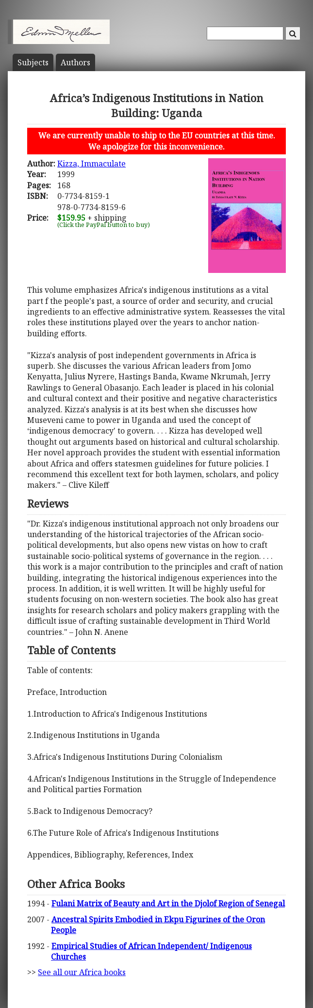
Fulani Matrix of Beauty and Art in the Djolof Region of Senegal (168, 903)
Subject (33, 62)
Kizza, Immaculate (91, 163)
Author (75, 62)
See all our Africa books (82, 972)
